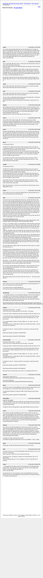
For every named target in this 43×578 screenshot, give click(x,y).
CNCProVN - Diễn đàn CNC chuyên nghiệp (13, 3)
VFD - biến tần (35, 3)
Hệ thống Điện (27, 3)
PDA (39, 6)
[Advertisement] (17, 27)
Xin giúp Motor (18, 7)
